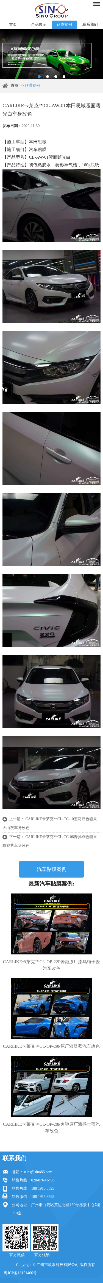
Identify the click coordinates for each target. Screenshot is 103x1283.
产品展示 (38, 25)
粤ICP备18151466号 (20, 1273)
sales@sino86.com (37, 1172)
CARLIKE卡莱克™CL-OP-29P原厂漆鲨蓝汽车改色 (51, 1046)
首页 (13, 25)
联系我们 (90, 25)
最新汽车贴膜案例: (51, 884)
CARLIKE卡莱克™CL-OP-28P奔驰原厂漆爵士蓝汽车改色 (51, 1127)
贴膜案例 (64, 25)
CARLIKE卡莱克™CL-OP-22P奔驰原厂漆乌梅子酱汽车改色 (51, 965)
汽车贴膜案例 (51, 869)
